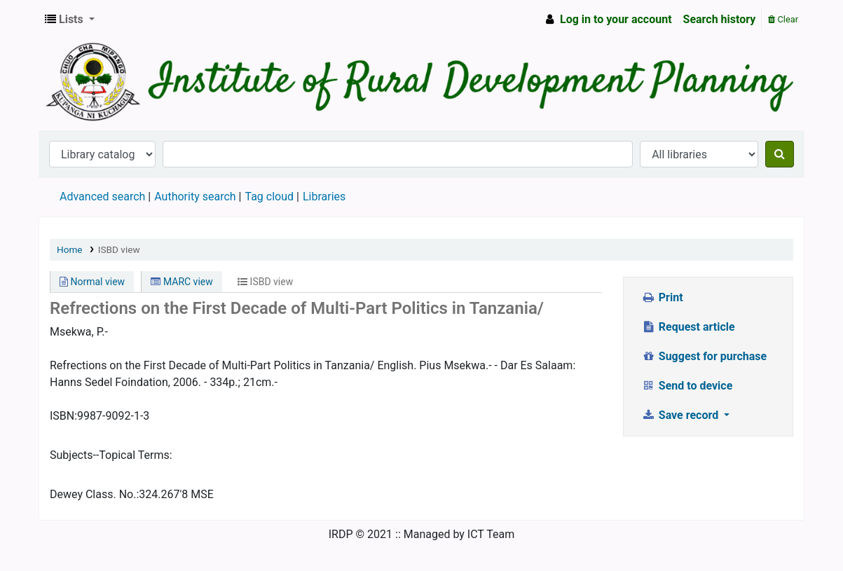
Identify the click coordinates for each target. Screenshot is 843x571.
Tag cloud (269, 196)
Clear (783, 19)
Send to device (686, 385)
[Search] (779, 154)
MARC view (181, 281)
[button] (69, 20)
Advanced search (102, 196)
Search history (719, 19)
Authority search (194, 196)
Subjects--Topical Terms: (111, 455)
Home (70, 249)
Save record (681, 415)
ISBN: (63, 415)
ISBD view (119, 249)
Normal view (92, 281)
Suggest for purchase (704, 356)
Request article (687, 326)
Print (662, 297)
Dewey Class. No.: (94, 494)
